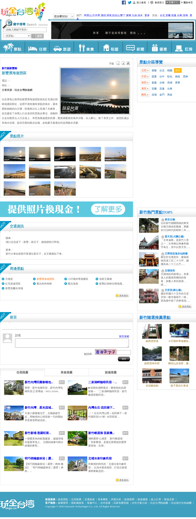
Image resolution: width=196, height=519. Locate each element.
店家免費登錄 (121, 504)
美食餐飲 (103, 501)
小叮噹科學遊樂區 (78, 278)
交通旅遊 (90, 501)
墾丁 (122, 15)
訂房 (183, 47)
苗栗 (154, 76)
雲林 (185, 76)
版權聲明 (63, 504)
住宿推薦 (76, 501)
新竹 (177, 70)
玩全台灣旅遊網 (22, 11)
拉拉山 (116, 15)
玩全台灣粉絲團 (159, 504)
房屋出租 (116, 501)
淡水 (140, 15)
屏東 (177, 82)
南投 (177, 76)
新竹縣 (5, 68)
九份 (134, 15)
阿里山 (88, 15)
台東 (179, 15)
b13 (123, 63)
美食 (86, 47)
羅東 (128, 15)
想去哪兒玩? (61, 16)
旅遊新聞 (129, 501)
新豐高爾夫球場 (14, 288)
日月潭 (96, 15)
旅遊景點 (63, 501)
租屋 (110, 47)
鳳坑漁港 (73, 283)
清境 (108, 15)
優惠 (159, 47)
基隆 (154, 70)
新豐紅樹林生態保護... (111, 283)
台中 (162, 76)
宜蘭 (168, 15)
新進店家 (169, 501)
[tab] (22, 374)
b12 (118, 63)
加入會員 (141, 2)
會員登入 (159, 2)
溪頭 (103, 15)
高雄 (169, 82)
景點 (12, 47)
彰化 (169, 76)
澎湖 (185, 15)
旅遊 (61, 47)
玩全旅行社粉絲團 (181, 504)
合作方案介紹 (139, 504)
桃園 (169, 70)
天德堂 (9, 278)
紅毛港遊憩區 (13, 283)
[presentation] (22, 374)
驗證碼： (89, 355)
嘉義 (154, 82)
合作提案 (105, 504)
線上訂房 (156, 501)
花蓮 (173, 15)
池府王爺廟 (105, 278)
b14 (128, 63)
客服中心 (92, 504)
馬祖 (169, 94)
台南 (162, 82)
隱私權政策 (77, 504)
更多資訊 (123, 295)
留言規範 (124, 336)
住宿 (37, 47)
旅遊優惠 (143, 501)
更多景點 (186, 306)
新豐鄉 (13, 68)
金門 (162, 94)
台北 (162, 15)
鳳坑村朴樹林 (44, 283)
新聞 (134, 47)
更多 (147, 15)
